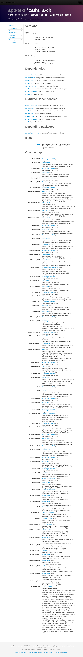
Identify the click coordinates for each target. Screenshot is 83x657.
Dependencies (15, 28)
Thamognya (45, 321)
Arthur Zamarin (46, 229)
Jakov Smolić (45, 296)
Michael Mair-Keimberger (49, 478)
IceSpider (65, 652)
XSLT (41, 652)
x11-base (28, 86)
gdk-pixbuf (34, 91)
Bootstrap (58, 652)
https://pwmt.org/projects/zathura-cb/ (31, 19)
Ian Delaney (45, 566)
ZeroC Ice (51, 652)
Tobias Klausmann (47, 518)
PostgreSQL (24, 652)
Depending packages (15, 36)
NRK (43, 349)
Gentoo (17, 652)
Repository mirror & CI (48, 159)
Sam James (45, 172)
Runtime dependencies (15, 31)
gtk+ (32, 94)
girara (32, 80)
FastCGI (36, 652)
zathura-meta (35, 133)
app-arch (27, 75)
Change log (15, 42)
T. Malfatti (44, 550)
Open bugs (15, 40)
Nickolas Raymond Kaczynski (50, 267)
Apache (31, 652)
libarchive (34, 75)
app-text (16, 10)
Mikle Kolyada (46, 377)
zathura (33, 77)
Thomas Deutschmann (48, 413)
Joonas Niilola (46, 162)
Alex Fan (44, 366)
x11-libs (27, 89)
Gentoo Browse (8, 2)
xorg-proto (35, 86)
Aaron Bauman (46, 482)
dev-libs (27, 80)
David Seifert (45, 507)
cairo (32, 89)
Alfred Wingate (46, 191)
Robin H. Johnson (47, 524)
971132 (38, 144)
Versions (15, 25)
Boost (46, 652)
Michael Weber (46, 495)
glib (32, 83)
